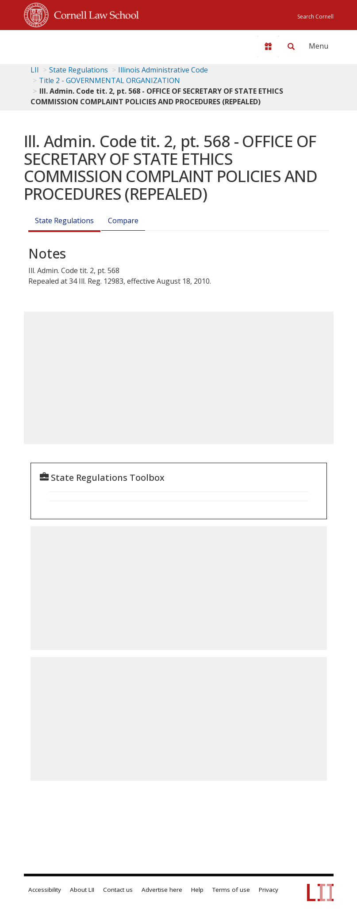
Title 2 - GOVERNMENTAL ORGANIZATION (109, 80)
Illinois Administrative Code (163, 70)
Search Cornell (315, 16)
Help (197, 890)
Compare (123, 220)
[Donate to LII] (268, 46)
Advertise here (162, 890)
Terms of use (231, 890)
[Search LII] (291, 46)
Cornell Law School (94, 13)
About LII (82, 890)
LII (35, 70)
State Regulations (78, 70)
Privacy (268, 890)
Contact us (118, 890)
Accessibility (44, 890)
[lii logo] (58, 44)
